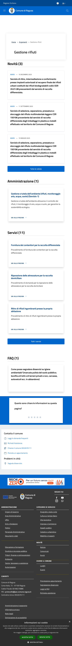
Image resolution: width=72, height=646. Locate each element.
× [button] (69, 622)
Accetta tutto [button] (27, 637)
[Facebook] (56, 497)
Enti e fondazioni (11, 524)
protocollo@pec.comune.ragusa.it (18, 591)
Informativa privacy (12, 609)
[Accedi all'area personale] (58, 3)
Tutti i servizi (36, 341)
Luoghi (42, 565)
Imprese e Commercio (48, 524)
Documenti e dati (11, 536)
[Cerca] (67, 10)
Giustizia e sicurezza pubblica (16, 551)
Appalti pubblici (46, 528)
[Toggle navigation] (4, 10)
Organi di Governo (12, 512)
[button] (36, 642)
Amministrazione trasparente (16, 605)
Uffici (7, 520)
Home (13, 42)
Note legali (9, 613)
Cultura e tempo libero (48, 516)
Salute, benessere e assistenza (16, 563)
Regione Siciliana (9, 3)
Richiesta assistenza (47, 593)
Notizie (42, 547)
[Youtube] (62, 497)
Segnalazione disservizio (49, 585)
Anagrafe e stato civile (48, 512)
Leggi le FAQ (44, 589)
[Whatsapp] (62, 501)
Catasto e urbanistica (48, 532)
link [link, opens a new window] (57, 633)
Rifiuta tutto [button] (45, 637)
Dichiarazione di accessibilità (16, 617)
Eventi (42, 569)
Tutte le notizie (36, 169)
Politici (7, 528)
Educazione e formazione (14, 547)
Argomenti (23, 42)
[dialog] (36, 632)
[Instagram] (56, 501)
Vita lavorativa (45, 520)
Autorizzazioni (10, 567)
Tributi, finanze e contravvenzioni (17, 555)
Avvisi (12, 74)
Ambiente (8, 559)
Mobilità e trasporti (47, 536)
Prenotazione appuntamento (51, 581)
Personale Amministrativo (15, 532)
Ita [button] (64, 3)
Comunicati (44, 551)
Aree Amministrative (13, 516)
